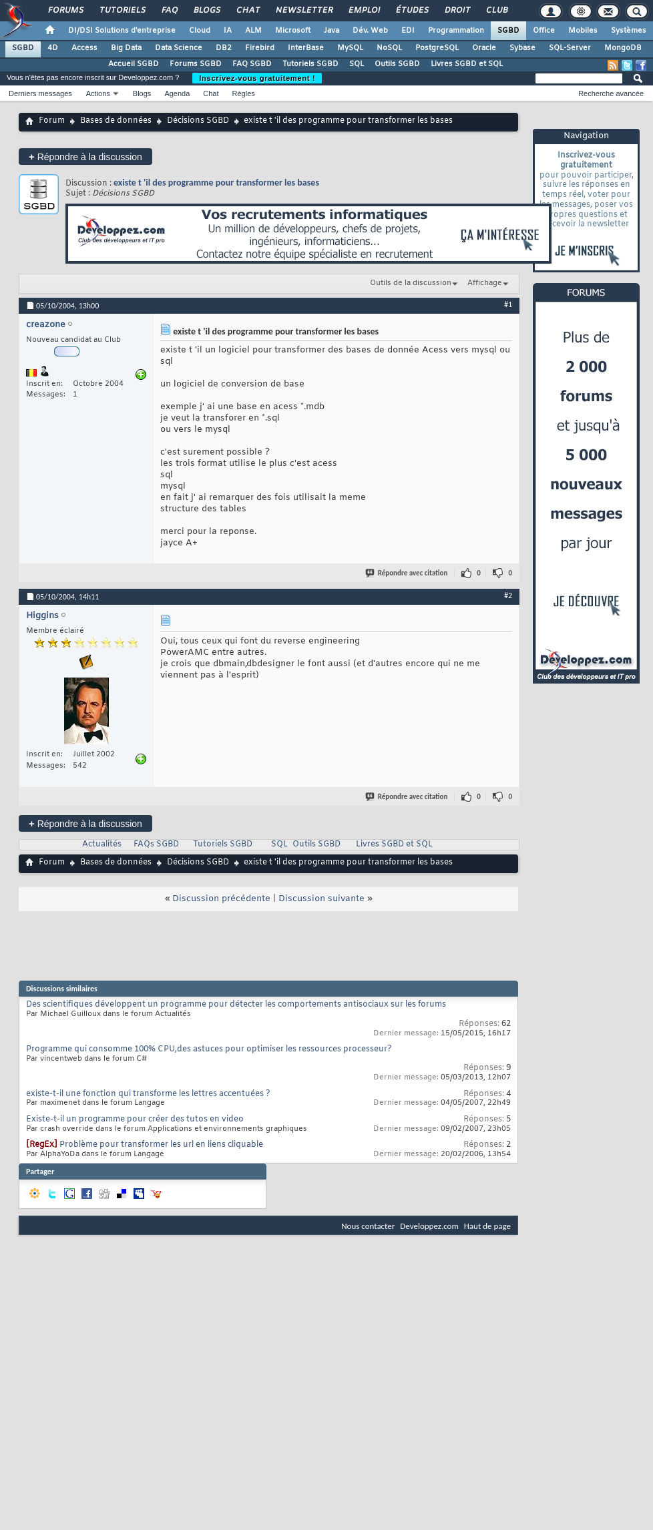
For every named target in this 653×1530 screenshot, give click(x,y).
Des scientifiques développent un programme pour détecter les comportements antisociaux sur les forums (236, 1004)
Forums (65, 10)
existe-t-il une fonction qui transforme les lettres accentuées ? (148, 1094)
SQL (356, 64)
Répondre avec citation (407, 573)
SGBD (508, 30)
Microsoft (292, 30)
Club (496, 10)
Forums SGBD (196, 64)
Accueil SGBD (133, 64)
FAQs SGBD (156, 844)
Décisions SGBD (198, 120)
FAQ (169, 10)
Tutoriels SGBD (310, 64)
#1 (508, 304)
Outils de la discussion (410, 283)
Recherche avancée (611, 93)
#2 (508, 595)
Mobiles (583, 30)
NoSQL (389, 48)
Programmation (456, 30)
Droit (457, 10)
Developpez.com (429, 1226)
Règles (243, 93)
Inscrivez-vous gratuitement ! (257, 78)
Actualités (102, 844)
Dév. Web (370, 30)
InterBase (306, 48)
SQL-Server (570, 48)
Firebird (259, 48)
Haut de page (487, 1226)
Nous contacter (368, 1226)
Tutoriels (121, 10)
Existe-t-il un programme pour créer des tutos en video (135, 1119)
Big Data (126, 48)
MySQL (350, 48)
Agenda (177, 93)
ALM (253, 30)
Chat (247, 10)
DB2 (224, 48)
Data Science (178, 48)
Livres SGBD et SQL (467, 64)
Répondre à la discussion (85, 156)
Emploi (364, 10)
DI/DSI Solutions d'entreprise (122, 30)
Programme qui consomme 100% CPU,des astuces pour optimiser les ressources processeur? (209, 1049)
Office (544, 30)
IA (228, 30)
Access (84, 48)
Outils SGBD (397, 64)
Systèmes (628, 30)
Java (331, 30)
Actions (98, 93)
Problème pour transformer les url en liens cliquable (161, 1144)
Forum (52, 120)
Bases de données (116, 120)
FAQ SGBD (252, 64)
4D (52, 48)
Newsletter (303, 10)
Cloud (199, 30)
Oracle (484, 48)
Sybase (522, 48)
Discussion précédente (221, 899)
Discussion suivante (321, 899)
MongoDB (623, 48)
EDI (408, 30)
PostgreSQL (437, 48)
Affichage (484, 283)
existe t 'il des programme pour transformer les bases (216, 182)
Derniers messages (40, 93)
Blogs (206, 10)
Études (411, 10)
